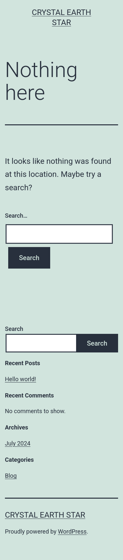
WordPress (72, 531)
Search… (16, 215)
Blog (11, 475)
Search (14, 328)
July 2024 (18, 443)
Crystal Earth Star (45, 515)
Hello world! (20, 379)
